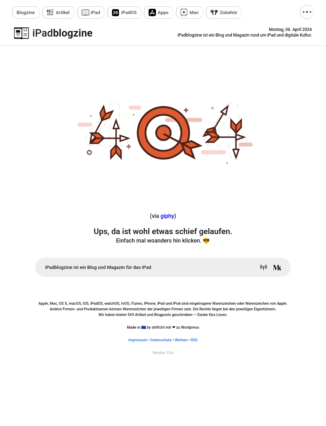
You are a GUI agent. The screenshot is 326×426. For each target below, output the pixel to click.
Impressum (138, 340)
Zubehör (228, 12)
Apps (163, 12)
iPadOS (129, 12)
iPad (95, 12)
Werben (181, 340)
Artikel (63, 12)
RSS (194, 340)
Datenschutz (161, 340)
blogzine (62, 33)
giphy (167, 216)
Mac (194, 12)
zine (26, 12)
